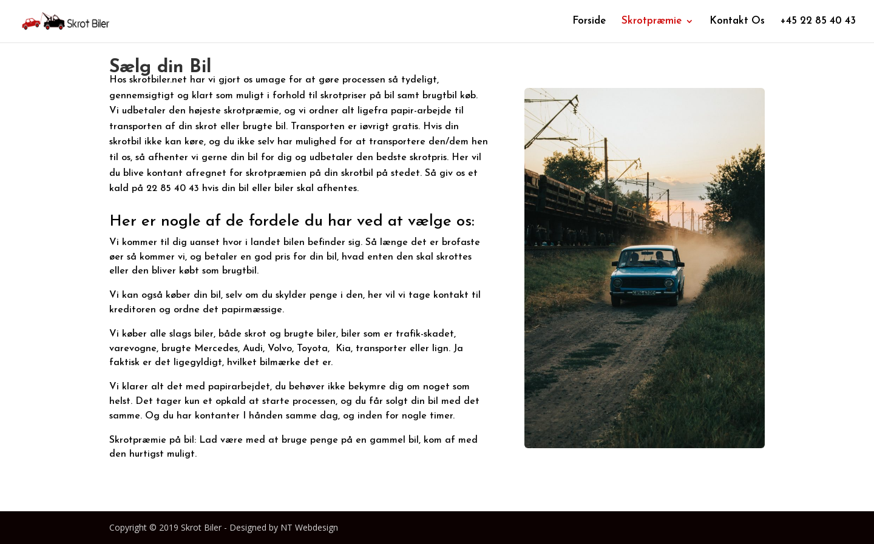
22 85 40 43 (172, 188)
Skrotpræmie (652, 21)
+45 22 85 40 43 (818, 21)
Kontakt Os (737, 21)
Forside (589, 21)
